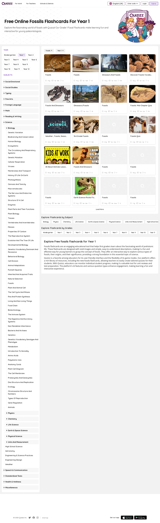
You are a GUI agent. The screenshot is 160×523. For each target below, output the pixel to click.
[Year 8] (124, 232)
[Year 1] (60, 50)
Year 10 (7, 69)
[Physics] (55, 222)
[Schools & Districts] (46, 3)
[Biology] (46, 222)
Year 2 (30, 55)
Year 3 (6, 60)
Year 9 (25, 64)
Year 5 (25, 60)
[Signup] (153, 3)
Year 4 (15, 60)
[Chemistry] (66, 222)
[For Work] (18, 3)
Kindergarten (10, 55)
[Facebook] (34, 517)
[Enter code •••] (133, 3)
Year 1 (21, 55)
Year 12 (26, 69)
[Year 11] (152, 232)
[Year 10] (142, 232)
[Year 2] (69, 232)
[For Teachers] (31, 3)
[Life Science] (79, 222)
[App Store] (127, 517)
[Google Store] (140, 517)
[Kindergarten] (48, 232)
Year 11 (17, 69)
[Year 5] (96, 232)
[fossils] (49, 50)
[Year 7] (115, 232)
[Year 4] (87, 232)
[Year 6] (105, 232)
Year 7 (6, 64)
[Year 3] (78, 232)
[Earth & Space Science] (96, 222)
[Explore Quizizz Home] (7, 3)
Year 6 (34, 60)
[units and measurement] (133, 222)
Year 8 (16, 64)
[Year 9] (133, 232)
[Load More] (100, 209)
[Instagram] (38, 517)
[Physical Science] (114, 222)
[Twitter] (30, 517)
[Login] (144, 3)
